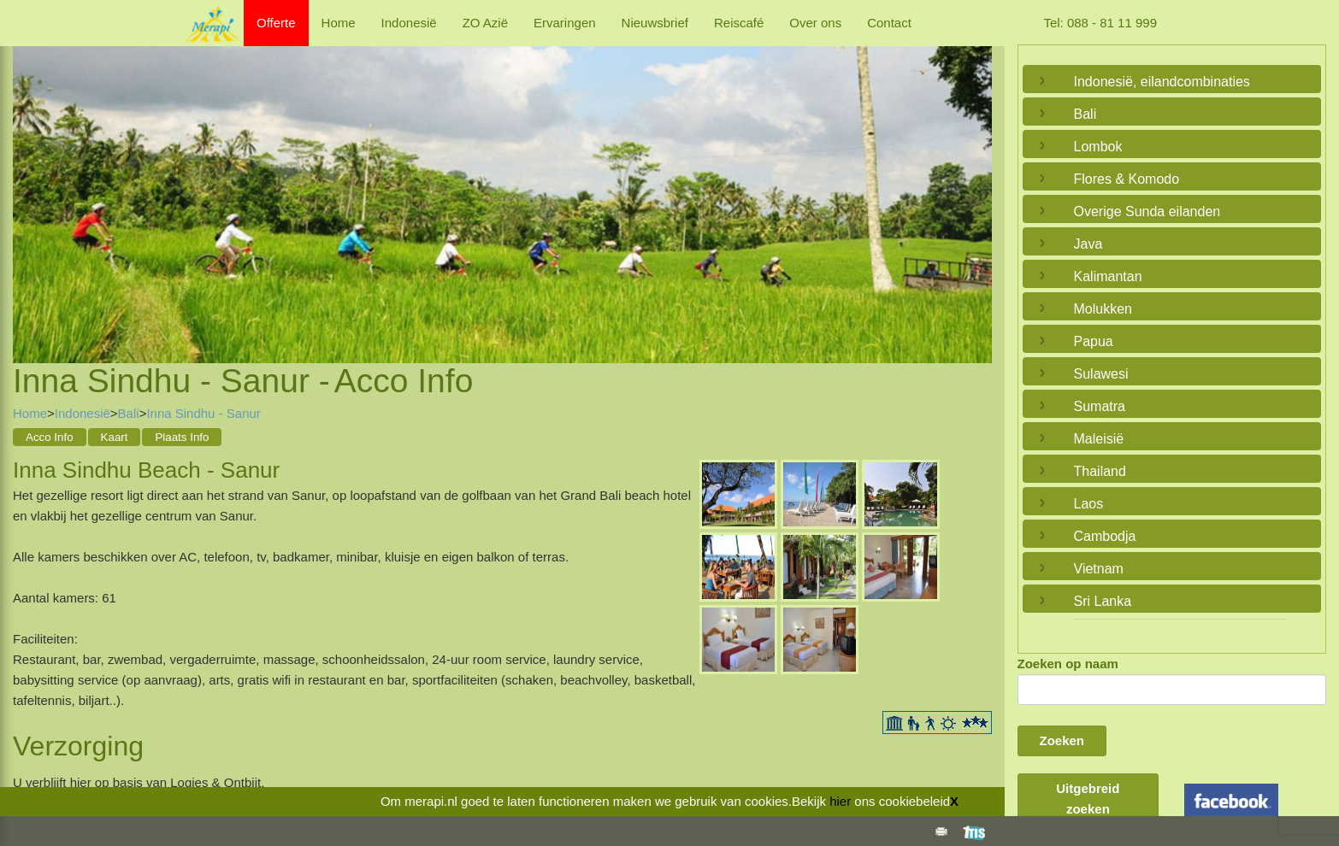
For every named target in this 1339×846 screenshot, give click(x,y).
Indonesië (409, 22)
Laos (1089, 503)
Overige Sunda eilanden (1147, 211)
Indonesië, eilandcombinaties (1162, 81)
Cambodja (1105, 536)
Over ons (815, 22)
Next (975, 184)
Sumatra (1099, 406)
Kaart (114, 437)
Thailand (1100, 471)
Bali (128, 413)
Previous (30, 184)
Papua (1093, 341)
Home (338, 22)
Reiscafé (739, 22)
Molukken (1103, 309)
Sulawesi (1101, 374)
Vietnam (1099, 568)
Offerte (276, 22)
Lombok (1098, 146)
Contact (889, 22)
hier (840, 801)
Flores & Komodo (1127, 179)
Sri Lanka (1103, 601)
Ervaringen (565, 22)
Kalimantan (1108, 276)
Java (1088, 244)
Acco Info (50, 437)
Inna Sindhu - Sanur (203, 413)
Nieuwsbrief (655, 22)
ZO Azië (485, 22)
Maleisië (1099, 439)
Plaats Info (182, 437)
